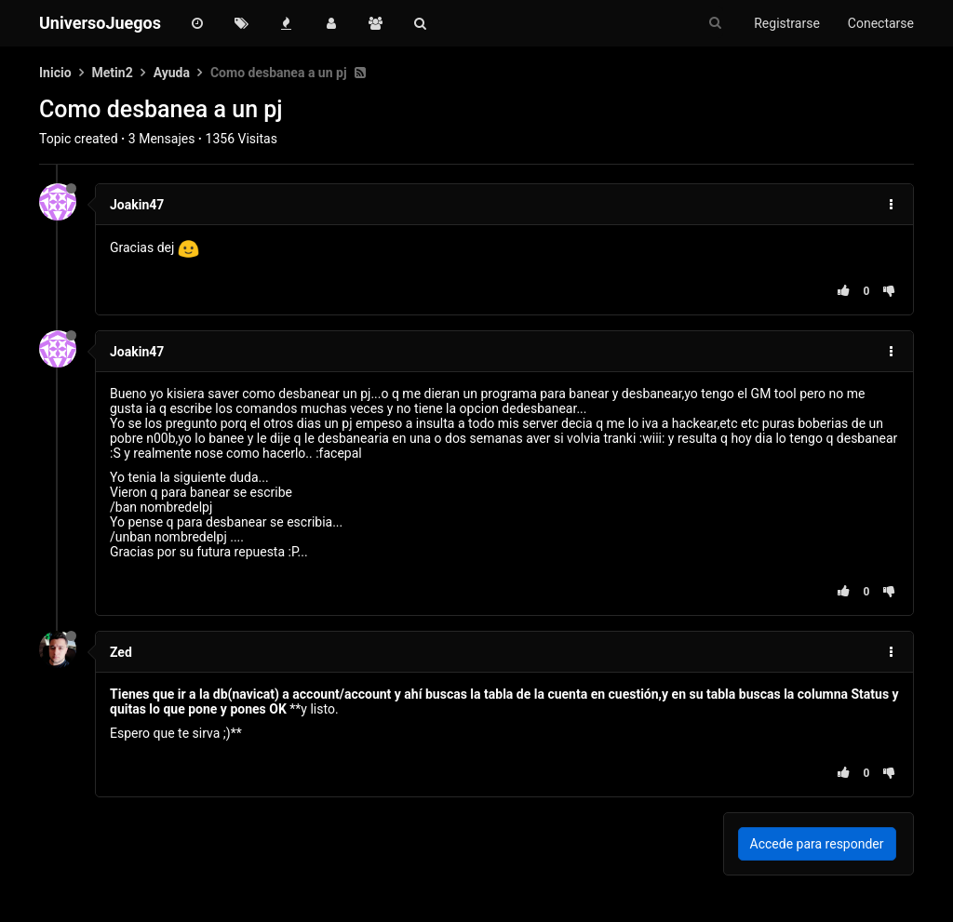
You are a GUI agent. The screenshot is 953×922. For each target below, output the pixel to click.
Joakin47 (137, 204)
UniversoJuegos (100, 23)
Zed (121, 652)
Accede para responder (817, 843)
